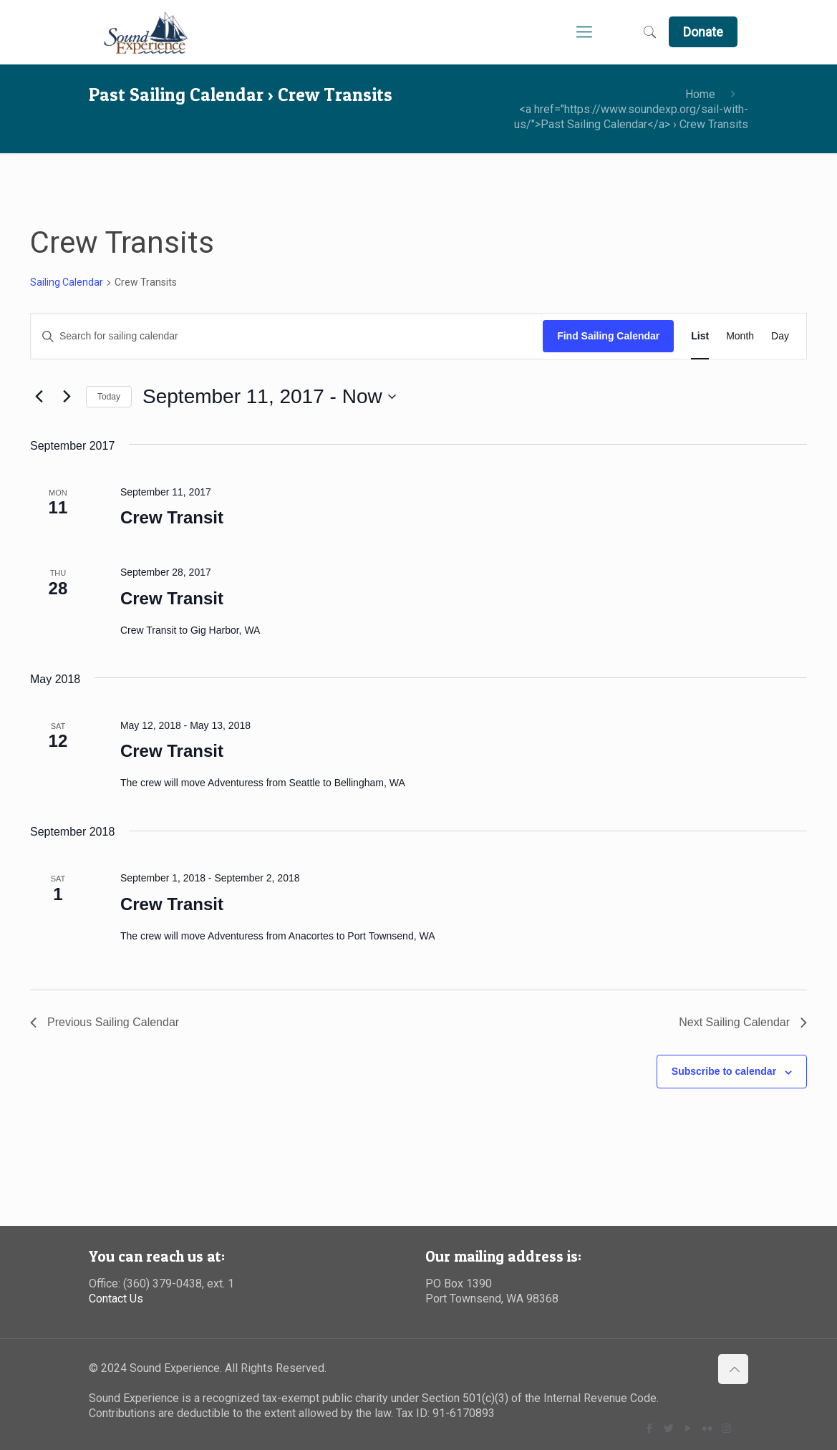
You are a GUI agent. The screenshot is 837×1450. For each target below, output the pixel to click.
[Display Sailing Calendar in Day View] (780, 336)
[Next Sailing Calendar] (66, 396)
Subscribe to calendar (724, 1071)
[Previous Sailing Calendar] (38, 396)
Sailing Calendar (66, 282)
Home (700, 94)
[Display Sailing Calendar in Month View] (740, 336)
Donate (703, 31)
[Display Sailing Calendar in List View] (700, 336)
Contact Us (116, 1298)
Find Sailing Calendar (608, 336)
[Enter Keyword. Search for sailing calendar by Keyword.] (287, 336)
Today (108, 397)
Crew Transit (171, 517)
